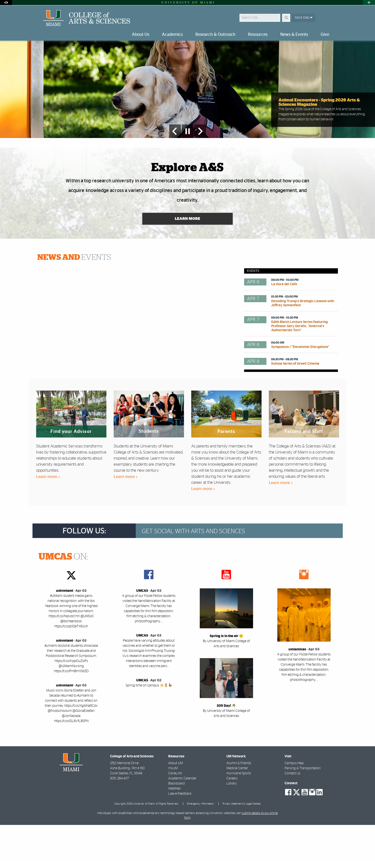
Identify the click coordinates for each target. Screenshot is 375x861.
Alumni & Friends (238, 799)
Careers (232, 814)
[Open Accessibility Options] (6, 2)
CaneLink (175, 809)
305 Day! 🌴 (226, 742)
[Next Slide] (200, 166)
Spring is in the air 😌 (226, 672)
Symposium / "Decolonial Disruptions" (300, 383)
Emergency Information (200, 839)
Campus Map (294, 799)
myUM (173, 804)
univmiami (64, 627)
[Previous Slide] (175, 166)
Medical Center (237, 804)
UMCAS (142, 627)
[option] (187, 107)
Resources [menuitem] (258, 34)
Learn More (187, 255)
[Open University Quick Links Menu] (369, 2)
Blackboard (176, 819)
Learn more (48, 513)
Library (231, 819)
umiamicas (297, 685)
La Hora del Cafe (284, 320)
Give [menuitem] (325, 34)
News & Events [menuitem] (294, 34)
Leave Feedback (180, 829)
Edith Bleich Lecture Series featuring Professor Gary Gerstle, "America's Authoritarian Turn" (299, 362)
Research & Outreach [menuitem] (215, 34)
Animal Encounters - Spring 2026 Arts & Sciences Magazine (319, 137)
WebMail (174, 824)
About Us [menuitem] (140, 34)
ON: (63, 593)
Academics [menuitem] (172, 34)
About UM (175, 799)
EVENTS (74, 293)
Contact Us (292, 809)
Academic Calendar (182, 814)
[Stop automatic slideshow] (187, 166)
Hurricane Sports (238, 809)
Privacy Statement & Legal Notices (242, 839)
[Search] (286, 18)
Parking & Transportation (303, 804)
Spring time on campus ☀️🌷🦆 (149, 721)
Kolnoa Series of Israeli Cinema (295, 399)
